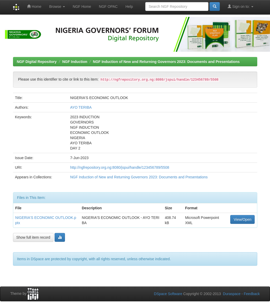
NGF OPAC (108, 6)
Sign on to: (240, 6)
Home (34, 6)
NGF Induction (74, 62)
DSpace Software (168, 294)
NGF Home (82, 6)
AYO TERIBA (81, 107)
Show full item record (33, 237)
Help (129, 6)
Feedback (252, 294)
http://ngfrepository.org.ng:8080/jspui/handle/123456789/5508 (119, 167)
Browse (57, 6)
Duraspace (232, 294)
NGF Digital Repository (37, 62)
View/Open (242, 219)
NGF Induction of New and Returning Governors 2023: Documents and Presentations (166, 62)
